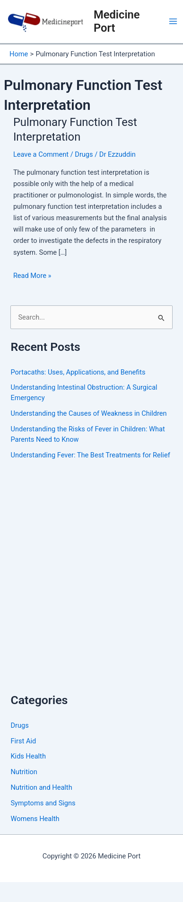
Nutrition (23, 772)
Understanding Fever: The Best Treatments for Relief (90, 455)
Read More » (32, 275)
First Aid (23, 741)
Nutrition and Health (41, 787)
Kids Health (27, 756)
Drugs (84, 154)
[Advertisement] (88, 585)
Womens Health (34, 818)
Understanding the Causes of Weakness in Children (88, 413)
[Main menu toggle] (173, 21)
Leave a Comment (41, 154)
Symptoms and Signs (42, 803)
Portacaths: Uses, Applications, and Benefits (77, 372)
